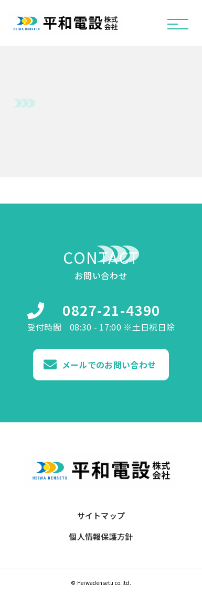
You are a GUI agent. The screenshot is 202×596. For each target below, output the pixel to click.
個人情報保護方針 (101, 536)
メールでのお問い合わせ (109, 364)
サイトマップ (101, 516)
